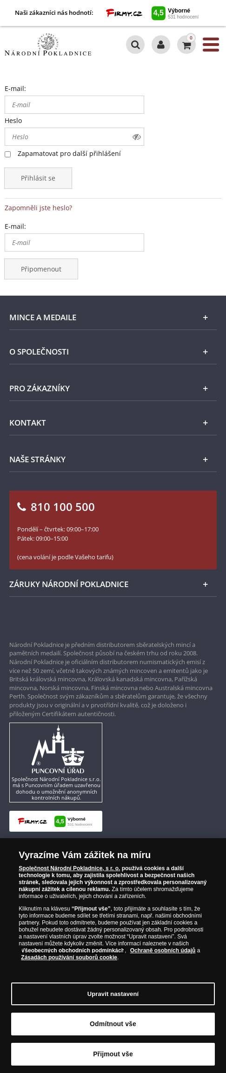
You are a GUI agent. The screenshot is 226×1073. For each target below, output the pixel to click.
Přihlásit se (38, 178)
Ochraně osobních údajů (163, 952)
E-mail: (15, 88)
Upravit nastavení (113, 995)
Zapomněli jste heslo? (38, 207)
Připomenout (41, 269)
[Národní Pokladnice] (48, 44)
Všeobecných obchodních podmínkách (73, 952)
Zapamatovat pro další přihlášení (69, 153)
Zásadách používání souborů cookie (69, 959)
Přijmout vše (113, 1055)
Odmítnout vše (113, 1025)
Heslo (13, 120)
